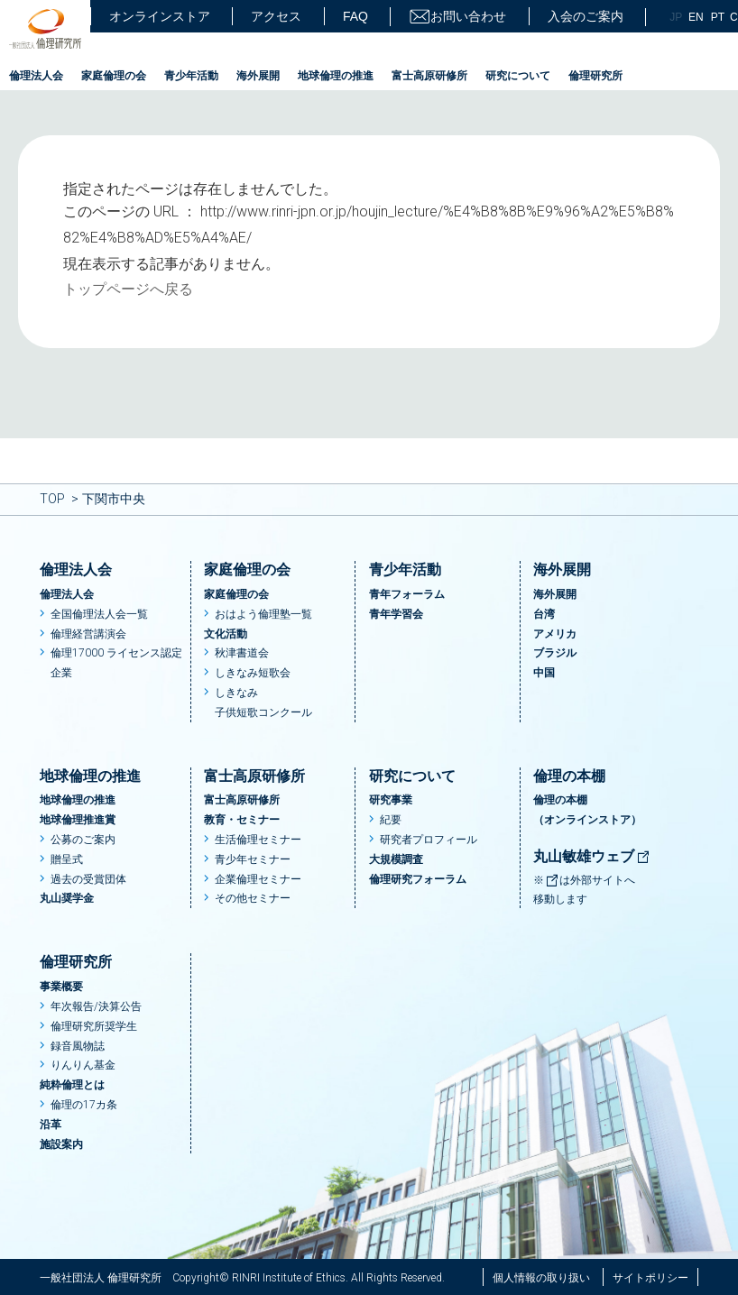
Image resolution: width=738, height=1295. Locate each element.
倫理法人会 (36, 75)
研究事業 (390, 800)
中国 (544, 672)
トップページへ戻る (128, 289)
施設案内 (61, 1144)
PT (717, 17)
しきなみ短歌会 (253, 672)
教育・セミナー (242, 819)
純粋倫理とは (72, 1085)
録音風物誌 (78, 1046)
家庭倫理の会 (113, 75)
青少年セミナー (253, 859)
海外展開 (258, 75)
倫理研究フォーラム (417, 879)
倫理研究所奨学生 (94, 1026)
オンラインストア (159, 16)
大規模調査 (396, 859)
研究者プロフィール (428, 839)
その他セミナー (253, 898)
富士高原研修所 (429, 75)
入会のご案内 (585, 16)
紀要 (390, 819)
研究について (517, 75)
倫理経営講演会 (88, 634)
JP (675, 17)
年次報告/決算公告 (96, 1006)
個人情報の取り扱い (541, 1278)
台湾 (544, 614)
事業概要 (61, 986)
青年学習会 (396, 614)
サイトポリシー (650, 1278)
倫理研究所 (595, 75)
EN (696, 17)
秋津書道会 (242, 653)
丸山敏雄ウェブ (591, 856)
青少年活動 (191, 75)
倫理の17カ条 (84, 1104)
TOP (52, 498)
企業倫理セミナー (258, 879)
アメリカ (555, 634)
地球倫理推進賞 (77, 819)
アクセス (276, 16)
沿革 (50, 1124)
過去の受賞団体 (88, 879)
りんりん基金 (83, 1065)
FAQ (355, 16)
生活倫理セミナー (258, 839)
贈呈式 (67, 859)
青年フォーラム (407, 594)
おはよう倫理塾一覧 (263, 614)
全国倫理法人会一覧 (99, 614)
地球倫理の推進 (336, 75)
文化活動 (225, 634)
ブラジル (555, 653)
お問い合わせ (457, 16)
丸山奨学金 (67, 898)
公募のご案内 (83, 839)
